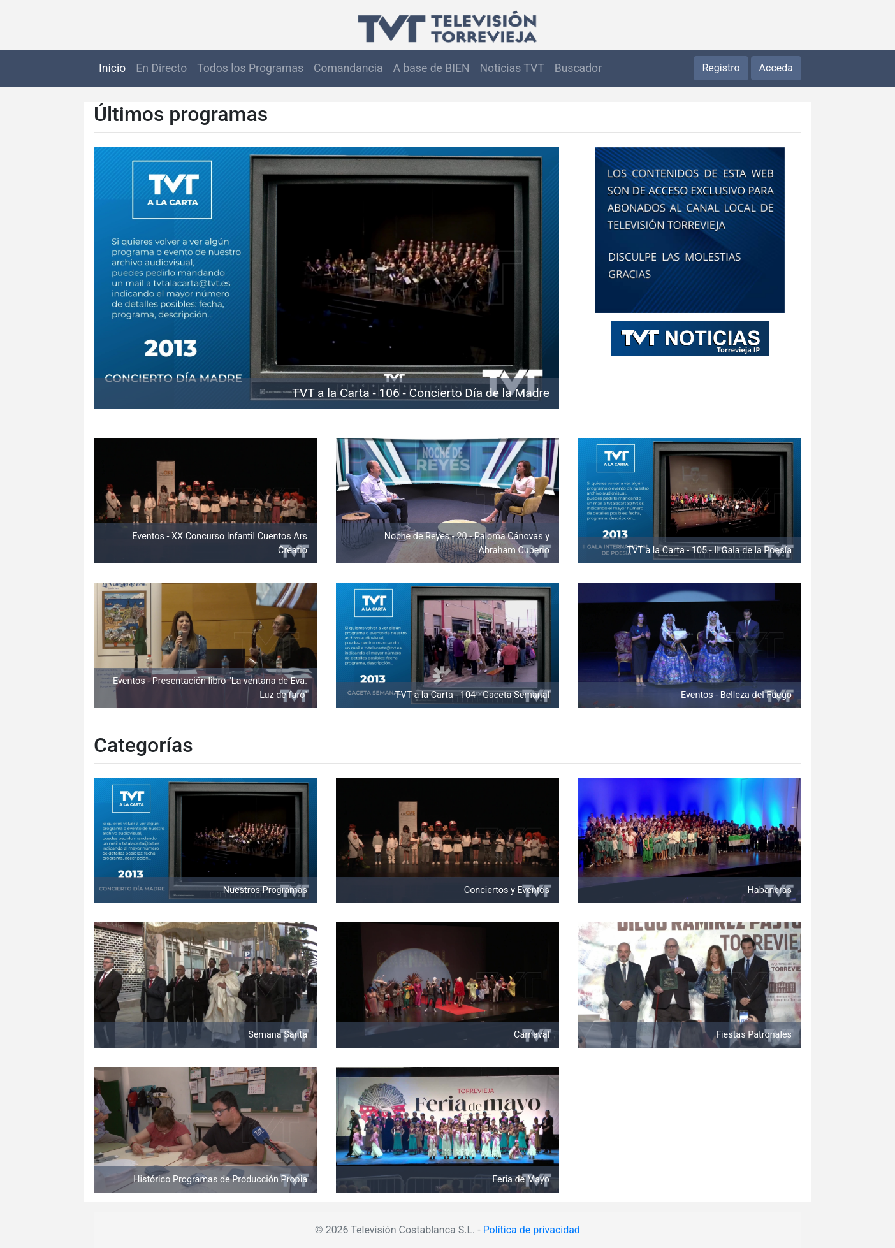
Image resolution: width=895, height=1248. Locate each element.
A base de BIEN (431, 68)
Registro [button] (720, 68)
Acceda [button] (776, 68)
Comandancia (348, 68)
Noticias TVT (512, 68)
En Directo (161, 68)
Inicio (112, 68)
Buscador (578, 68)
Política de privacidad (531, 1230)
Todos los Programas (250, 68)
